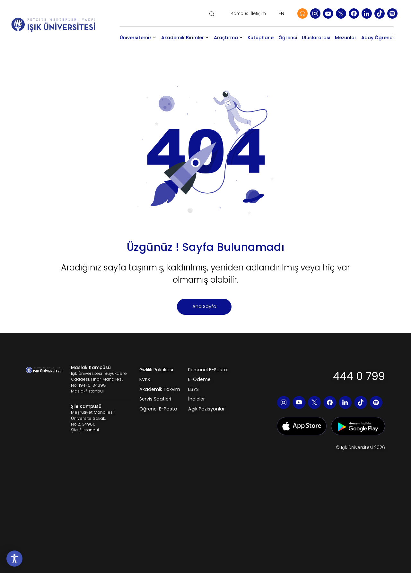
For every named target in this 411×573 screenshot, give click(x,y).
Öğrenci (290, 37)
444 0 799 (359, 385)
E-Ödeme (199, 388)
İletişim (258, 13)
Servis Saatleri (155, 408)
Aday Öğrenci (373, 42)
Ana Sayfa (204, 315)
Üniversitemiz (143, 37)
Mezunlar (349, 37)
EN (281, 13)
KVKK (144, 388)
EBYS (193, 398)
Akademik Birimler (180, 42)
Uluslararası (319, 37)
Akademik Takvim (159, 398)
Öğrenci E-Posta (158, 418)
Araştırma (229, 37)
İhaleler (196, 408)
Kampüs (240, 13)
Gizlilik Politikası (156, 378)
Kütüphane (264, 37)
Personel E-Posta (207, 378)
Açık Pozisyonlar (206, 418)
